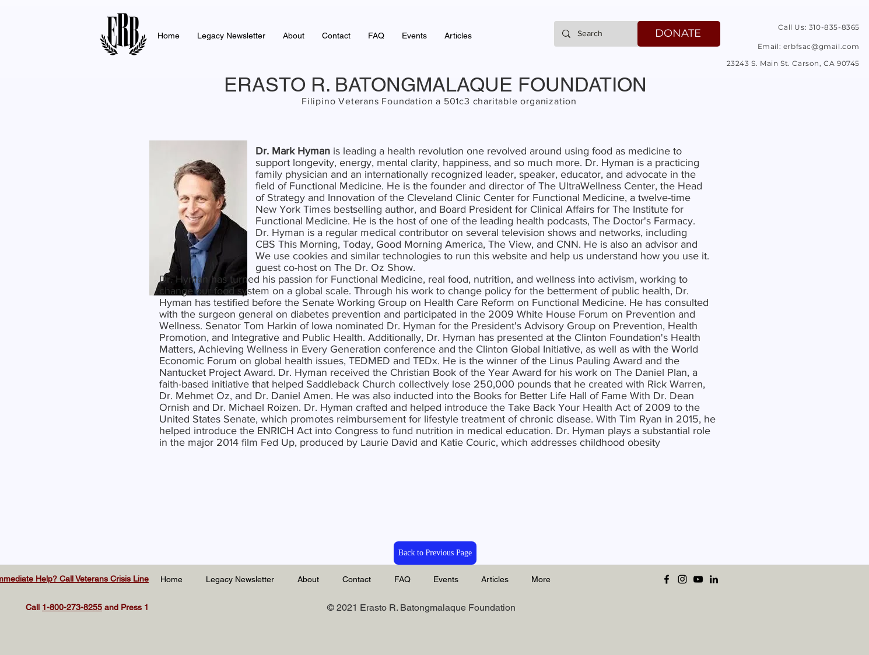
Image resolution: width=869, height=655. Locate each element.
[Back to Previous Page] (435, 553)
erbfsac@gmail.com (821, 46)
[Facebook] (666, 579)
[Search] (597, 34)
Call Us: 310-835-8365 (819, 27)
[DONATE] (678, 34)
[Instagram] (682, 579)
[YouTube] (698, 579)
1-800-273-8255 (72, 607)
